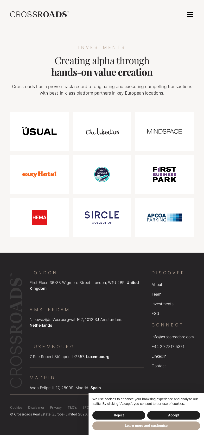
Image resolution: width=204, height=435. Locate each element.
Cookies (16, 407)
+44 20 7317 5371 (168, 346)
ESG (155, 313)
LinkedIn (159, 356)
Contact (159, 365)
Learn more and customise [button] (146, 426)
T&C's (72, 407)
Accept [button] (173, 415)
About (157, 284)
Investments (162, 303)
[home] (39, 14)
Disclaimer (36, 407)
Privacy (56, 407)
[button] (189, 14)
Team (156, 294)
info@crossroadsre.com (173, 336)
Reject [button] (119, 415)
